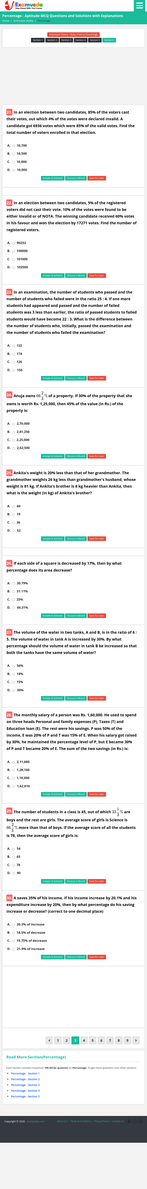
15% (19, 682)
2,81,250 (23, 432)
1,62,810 (23, 786)
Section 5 (95, 40)
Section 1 (38, 40)
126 (19, 362)
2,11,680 (23, 762)
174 (19, 354)
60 (18, 506)
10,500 (22, 153)
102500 (22, 267)
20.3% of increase (30, 924)
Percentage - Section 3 (25, 1085)
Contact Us (118, 1121)
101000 (22, 259)
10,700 (22, 145)
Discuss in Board (76, 178)
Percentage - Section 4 (25, 1090)
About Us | (62, 1121)
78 (18, 865)
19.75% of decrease (31, 941)
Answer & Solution (53, 178)
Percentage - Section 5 (25, 1096)
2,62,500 (23, 448)
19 (18, 514)
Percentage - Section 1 (25, 1073)
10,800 (21, 162)
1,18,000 (22, 778)
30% (20, 690)
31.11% (22, 591)
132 (19, 345)
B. (8, 153)
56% (20, 666)
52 (18, 530)
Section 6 (109, 40)
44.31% (22, 607)
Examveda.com (34, 1121)
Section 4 (81, 40)
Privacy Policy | (102, 1121)
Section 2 (52, 40)
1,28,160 (23, 770)
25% (19, 599)
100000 (22, 251)
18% (20, 674)
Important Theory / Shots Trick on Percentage (73, 34)
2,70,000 (23, 423)
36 (18, 522)
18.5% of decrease (31, 932)
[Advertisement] (73, 76)
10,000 (22, 170)
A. (8, 145)
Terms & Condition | (81, 1121)
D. (9, 170)
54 (18, 849)
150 (19, 370)
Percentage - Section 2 (25, 1079)
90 (18, 873)
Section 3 (66, 40)
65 (18, 857)
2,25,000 (22, 440)
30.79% (22, 583)
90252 (21, 243)
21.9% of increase (31, 949)
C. (8, 162)
